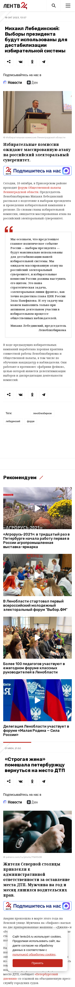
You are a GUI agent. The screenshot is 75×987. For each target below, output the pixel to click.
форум (30, 421)
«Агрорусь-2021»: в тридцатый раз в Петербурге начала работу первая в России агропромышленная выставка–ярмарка (36, 540)
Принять (37, 963)
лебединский (13, 421)
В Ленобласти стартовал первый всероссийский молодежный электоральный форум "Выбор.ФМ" (35, 605)
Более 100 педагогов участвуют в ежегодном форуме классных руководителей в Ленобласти (34, 668)
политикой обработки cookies (34, 954)
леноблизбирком (42, 413)
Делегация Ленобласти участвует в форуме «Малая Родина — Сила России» (36, 730)
